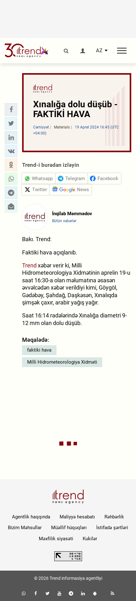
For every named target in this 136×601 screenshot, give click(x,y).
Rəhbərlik (114, 517)
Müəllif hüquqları (69, 527)
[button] (11, 109)
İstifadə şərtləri (112, 527)
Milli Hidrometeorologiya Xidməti (62, 362)
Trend (29, 265)
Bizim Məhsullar (25, 527)
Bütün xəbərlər (64, 221)
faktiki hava (39, 350)
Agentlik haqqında (31, 517)
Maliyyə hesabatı (77, 517)
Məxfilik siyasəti (56, 539)
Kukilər (90, 539)
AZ (99, 50)
